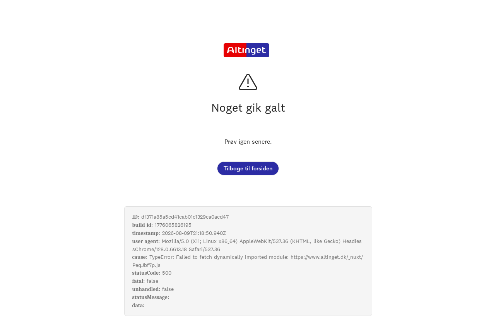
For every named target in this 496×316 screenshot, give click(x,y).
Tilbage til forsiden (248, 168)
